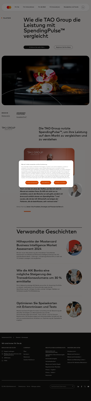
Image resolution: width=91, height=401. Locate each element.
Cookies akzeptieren (32, 182)
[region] (46, 173)
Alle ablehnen (45, 182)
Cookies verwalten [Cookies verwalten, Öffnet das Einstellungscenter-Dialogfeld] (60, 182)
